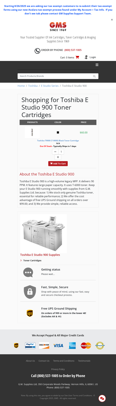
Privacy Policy (58, 369)
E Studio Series (50, 86)
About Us (30, 361)
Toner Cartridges (32, 260)
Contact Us (44, 361)
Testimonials (84, 361)
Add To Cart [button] (58, 163)
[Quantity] (61, 151)
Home (21, 86)
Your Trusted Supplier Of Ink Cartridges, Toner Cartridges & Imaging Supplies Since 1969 (58, 39)
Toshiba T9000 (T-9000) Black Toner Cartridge (58, 140)
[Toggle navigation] (97, 64)
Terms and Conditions (63, 361)
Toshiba (33, 86)
